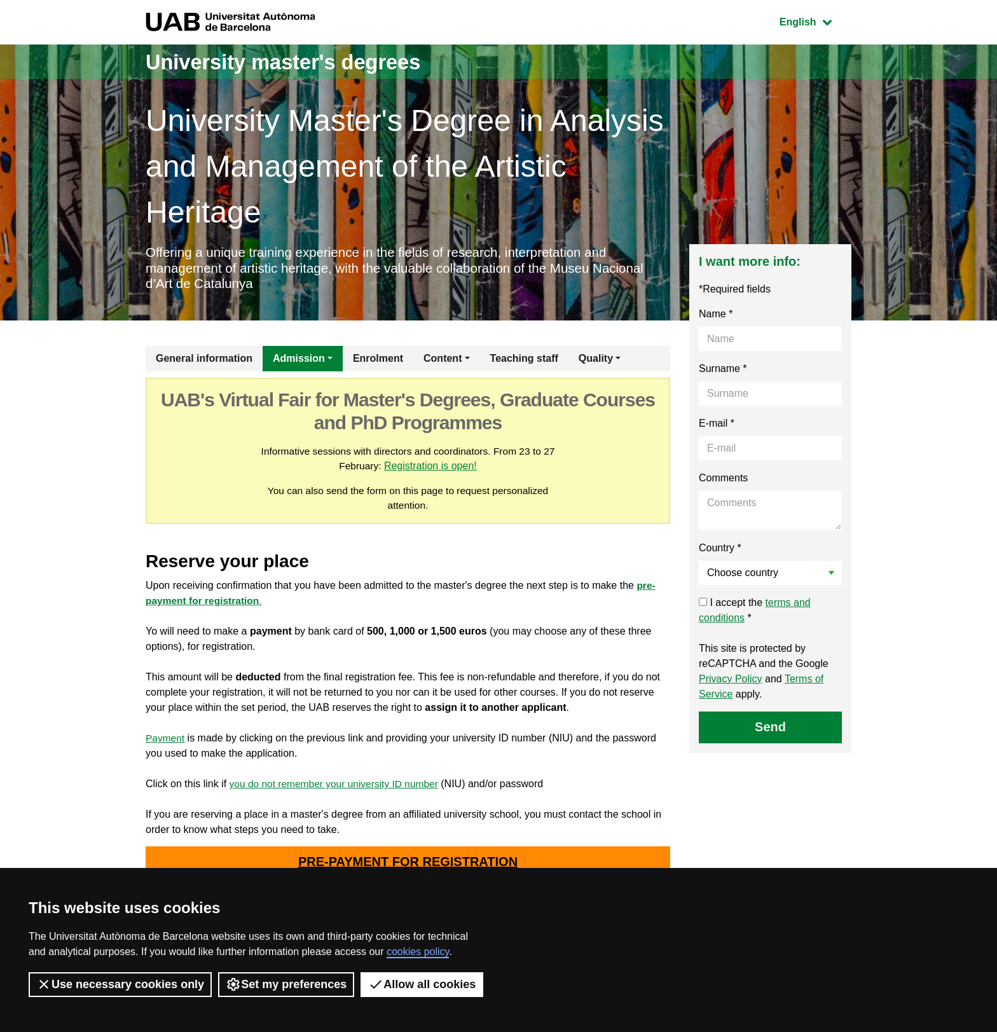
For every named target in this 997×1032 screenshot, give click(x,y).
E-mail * (716, 426)
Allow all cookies (422, 984)
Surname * (723, 371)
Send (770, 730)
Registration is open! (431, 469)
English (815, 20)
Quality (596, 361)
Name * (715, 317)
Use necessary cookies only (120, 984)
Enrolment (378, 361)
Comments (723, 481)
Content (442, 361)
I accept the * (755, 613)
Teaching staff (524, 361)
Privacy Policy (730, 682)
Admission (299, 361)
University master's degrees (298, 61)
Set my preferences (286, 984)
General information (204, 361)
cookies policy (418, 951)
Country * (720, 551)
